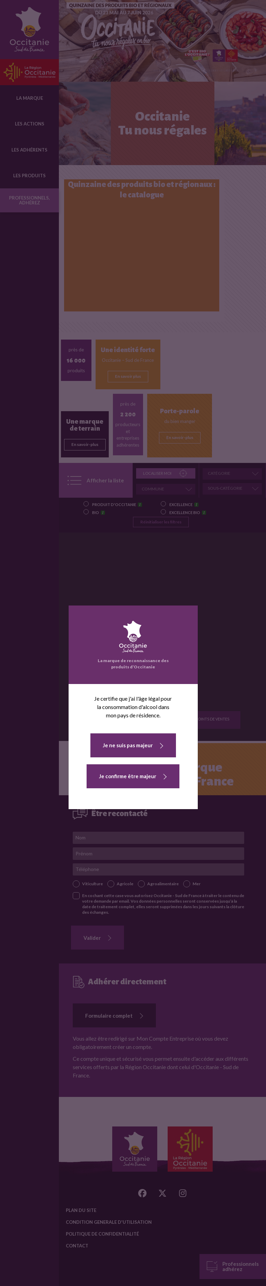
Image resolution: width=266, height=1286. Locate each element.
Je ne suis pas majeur (128, 745)
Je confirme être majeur (127, 776)
